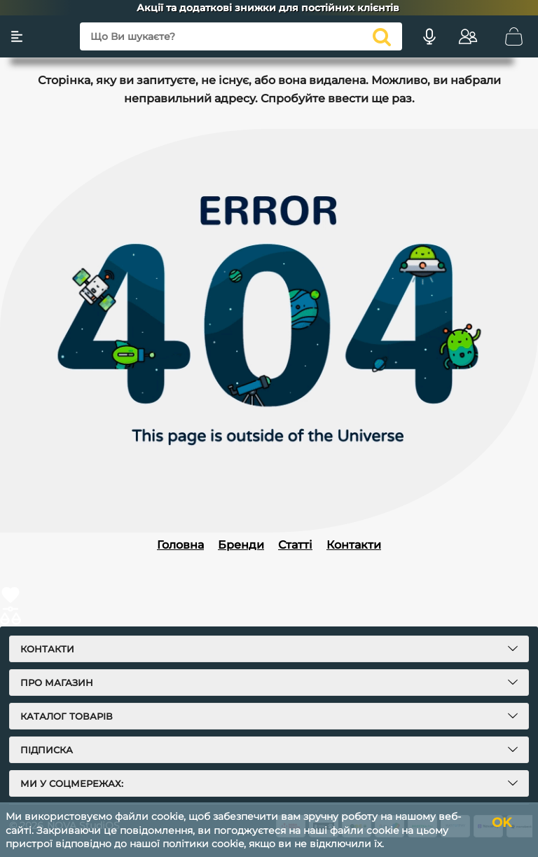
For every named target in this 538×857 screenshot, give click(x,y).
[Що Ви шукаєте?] (241, 36)
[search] (381, 36)
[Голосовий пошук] (429, 36)
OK (501, 822)
